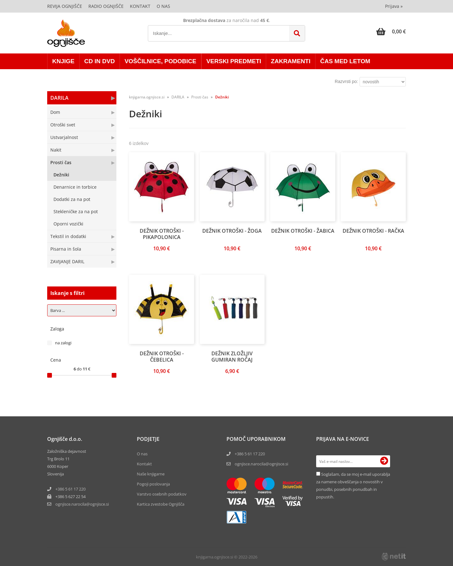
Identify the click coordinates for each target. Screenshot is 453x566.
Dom (55, 112)
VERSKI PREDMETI (233, 61)
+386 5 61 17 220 (70, 489)
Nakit (55, 150)
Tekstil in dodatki (68, 236)
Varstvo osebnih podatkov (162, 494)
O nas (163, 6)
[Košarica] (391, 31)
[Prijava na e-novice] (384, 461)
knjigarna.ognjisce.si (147, 97)
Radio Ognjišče (106, 6)
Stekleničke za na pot (75, 211)
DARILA (59, 97)
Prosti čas (60, 162)
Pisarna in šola (65, 249)
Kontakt (140, 6)
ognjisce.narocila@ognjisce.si (261, 464)
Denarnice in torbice (75, 187)
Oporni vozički (68, 224)
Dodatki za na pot (71, 199)
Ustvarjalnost (64, 137)
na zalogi (63, 343)
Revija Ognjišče (64, 6)
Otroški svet (62, 125)
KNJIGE (63, 61)
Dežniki (61, 175)
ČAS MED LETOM (345, 61)
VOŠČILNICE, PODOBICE (160, 61)
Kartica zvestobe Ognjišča (160, 504)
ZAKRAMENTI (290, 61)
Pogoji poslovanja (153, 484)
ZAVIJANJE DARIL (67, 261)
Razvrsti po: (346, 81)
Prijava (394, 6)
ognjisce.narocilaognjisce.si (82, 504)
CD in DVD (99, 61)
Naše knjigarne (151, 474)
